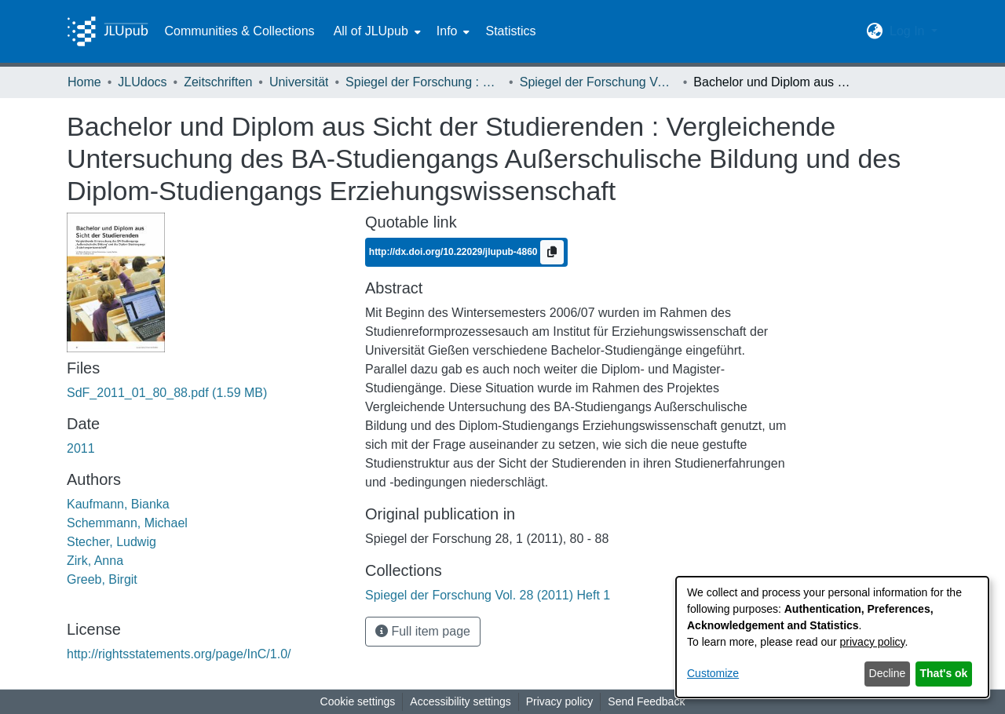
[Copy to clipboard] (552, 252)
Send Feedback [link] (646, 701)
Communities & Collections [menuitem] (239, 31)
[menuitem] (376, 31)
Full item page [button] (422, 631)
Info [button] (447, 31)
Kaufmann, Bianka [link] (118, 504)
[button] (875, 31)
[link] (167, 392)
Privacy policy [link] (560, 701)
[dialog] (832, 637)
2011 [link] (81, 448)
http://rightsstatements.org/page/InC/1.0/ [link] (179, 654)
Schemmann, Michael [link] (127, 523)
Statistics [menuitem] (510, 31)
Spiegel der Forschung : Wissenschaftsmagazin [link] (423, 82)
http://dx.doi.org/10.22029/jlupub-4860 (454, 251)
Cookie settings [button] (358, 701)
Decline (887, 673)
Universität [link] (299, 82)
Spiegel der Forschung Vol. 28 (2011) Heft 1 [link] (598, 82)
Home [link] (84, 82)
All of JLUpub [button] (371, 31)
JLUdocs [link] (142, 82)
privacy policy (872, 642)
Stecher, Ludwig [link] (111, 541)
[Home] (107, 31)
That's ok (944, 673)
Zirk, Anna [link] (95, 560)
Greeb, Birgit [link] (102, 579)
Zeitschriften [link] (218, 82)
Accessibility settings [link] (460, 701)
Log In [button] (909, 31)
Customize (713, 673)
